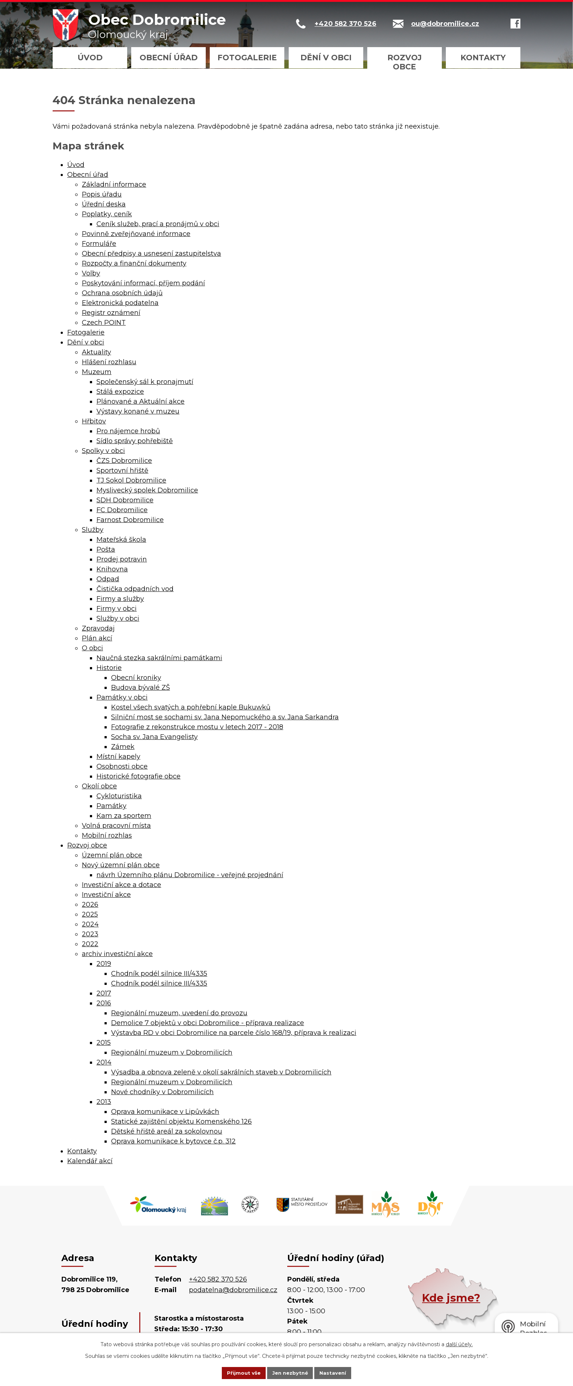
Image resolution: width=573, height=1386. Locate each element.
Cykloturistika (119, 796)
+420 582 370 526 (218, 1279)
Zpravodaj (98, 628)
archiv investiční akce (117, 954)
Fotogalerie (247, 57)
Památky (111, 806)
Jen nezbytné (290, 1372)
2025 (90, 914)
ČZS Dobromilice (124, 461)
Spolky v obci (103, 451)
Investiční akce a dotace (121, 885)
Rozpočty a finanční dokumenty (134, 263)
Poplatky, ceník (107, 214)
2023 (90, 934)
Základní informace (114, 184)
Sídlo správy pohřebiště (134, 441)
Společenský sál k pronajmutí (144, 382)
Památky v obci (122, 697)
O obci (92, 648)
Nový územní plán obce (121, 865)
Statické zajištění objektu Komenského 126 (181, 1121)
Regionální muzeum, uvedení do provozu (179, 1013)
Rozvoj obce (404, 62)
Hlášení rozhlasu (109, 362)
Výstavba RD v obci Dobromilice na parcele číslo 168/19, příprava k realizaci (233, 1033)
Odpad (107, 579)
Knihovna (112, 569)
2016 (103, 1003)
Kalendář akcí (90, 1161)
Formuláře (99, 244)
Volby (91, 273)
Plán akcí (97, 638)
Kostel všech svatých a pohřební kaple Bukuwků (190, 707)
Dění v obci (326, 57)
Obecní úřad (169, 57)
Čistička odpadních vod (135, 589)
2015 (103, 1043)
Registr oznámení (111, 313)
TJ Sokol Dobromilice (131, 480)
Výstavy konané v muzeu (137, 411)
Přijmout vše (237, 1372)
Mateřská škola (121, 540)
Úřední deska (104, 204)
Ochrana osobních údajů (122, 293)
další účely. (459, 1343)
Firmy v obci (116, 609)
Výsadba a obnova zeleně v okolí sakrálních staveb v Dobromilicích (221, 1072)
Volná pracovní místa (116, 826)
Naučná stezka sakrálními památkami (159, 658)
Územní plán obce (112, 855)
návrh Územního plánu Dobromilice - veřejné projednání (189, 875)
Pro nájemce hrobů (128, 431)
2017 (103, 993)
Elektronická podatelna (120, 303)
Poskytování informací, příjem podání (143, 283)
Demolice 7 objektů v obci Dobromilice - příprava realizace (207, 1023)
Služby (92, 530)
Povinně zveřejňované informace (136, 234)
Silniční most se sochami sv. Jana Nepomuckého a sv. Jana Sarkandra (225, 717)
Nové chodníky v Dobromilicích (162, 1092)
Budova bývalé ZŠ (140, 688)
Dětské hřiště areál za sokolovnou (166, 1131)
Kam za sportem (123, 816)
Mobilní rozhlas (107, 835)
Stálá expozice (120, 392)
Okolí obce (99, 786)
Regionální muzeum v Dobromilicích (171, 1052)
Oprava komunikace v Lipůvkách (165, 1112)
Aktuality (96, 352)
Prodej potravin (121, 559)
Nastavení (340, 1372)
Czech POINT (104, 323)
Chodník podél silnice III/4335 (159, 974)
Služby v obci (117, 618)
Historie (109, 668)
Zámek (122, 747)
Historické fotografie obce (138, 776)
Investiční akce (106, 895)
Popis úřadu (102, 194)
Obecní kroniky (136, 678)
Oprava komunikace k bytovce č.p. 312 (173, 1141)
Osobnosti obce (122, 766)
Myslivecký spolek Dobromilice (147, 490)
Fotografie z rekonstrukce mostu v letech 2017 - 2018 (197, 727)
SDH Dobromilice (124, 500)
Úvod (90, 57)
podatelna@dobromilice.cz (233, 1290)
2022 (90, 944)
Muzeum (96, 372)
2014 (103, 1062)
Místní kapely (118, 757)
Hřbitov (94, 421)
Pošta (105, 549)
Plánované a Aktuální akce (140, 401)
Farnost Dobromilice (130, 520)
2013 (103, 1102)
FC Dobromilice (122, 510)
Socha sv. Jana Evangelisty (154, 737)
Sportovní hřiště (122, 471)
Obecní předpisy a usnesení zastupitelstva (151, 254)
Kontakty (483, 57)
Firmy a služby (120, 599)
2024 (90, 924)
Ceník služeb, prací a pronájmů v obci (157, 224)
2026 (90, 904)
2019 (103, 964)
